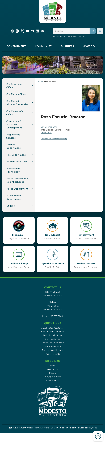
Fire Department (16, 155)
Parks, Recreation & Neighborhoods (17, 180)
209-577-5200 (56, 316)
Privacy (52, 373)
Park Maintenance (52, 346)
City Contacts (52, 380)
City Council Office (50, 127)
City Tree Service (52, 339)
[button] (97, 65)
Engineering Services (13, 136)
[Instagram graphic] (17, 30)
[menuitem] (16, 47)
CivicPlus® (44, 428)
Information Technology (13, 170)
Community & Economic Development (14, 124)
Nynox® (93, 428)
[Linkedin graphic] (37, 30)
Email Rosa (46, 132)
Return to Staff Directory (54, 138)
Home (40, 82)
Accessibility (52, 369)
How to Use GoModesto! (52, 343)
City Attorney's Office (14, 86)
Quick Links (52, 323)
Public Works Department (13, 197)
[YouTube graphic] (27, 30)
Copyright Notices (52, 377)
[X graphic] (22, 30)
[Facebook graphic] (12, 30)
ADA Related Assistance (52, 328)
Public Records (52, 354)
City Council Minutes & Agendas (17, 103)
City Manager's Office (14, 113)
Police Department (17, 189)
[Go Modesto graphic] (42, 30)
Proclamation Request (52, 350)
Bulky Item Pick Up (52, 335)
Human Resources (16, 161)
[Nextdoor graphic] (32, 30)
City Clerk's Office (16, 94)
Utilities (10, 206)
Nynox (82, 36)
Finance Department (13, 146)
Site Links (52, 360)
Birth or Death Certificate (52, 331)
